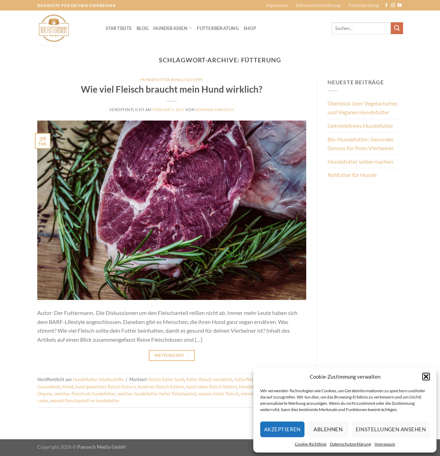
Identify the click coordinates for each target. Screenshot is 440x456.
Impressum (385, 444)
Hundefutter (251, 386)
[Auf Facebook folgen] (386, 5)
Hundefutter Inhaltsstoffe (171, 79)
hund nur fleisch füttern (161, 386)
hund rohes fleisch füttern (211, 386)
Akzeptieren (282, 429)
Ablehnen (328, 429)
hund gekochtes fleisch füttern (105, 386)
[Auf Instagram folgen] (393, 5)
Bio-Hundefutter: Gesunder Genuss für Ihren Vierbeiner (360, 144)
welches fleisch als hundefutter (84, 393)
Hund (67, 386)
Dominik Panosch (214, 109)
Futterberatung (363, 5)
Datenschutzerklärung (350, 444)
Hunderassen (172, 28)
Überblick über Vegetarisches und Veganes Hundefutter (362, 108)
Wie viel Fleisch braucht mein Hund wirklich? (171, 89)
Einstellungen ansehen (391, 429)
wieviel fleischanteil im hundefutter (84, 400)
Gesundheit (48, 386)
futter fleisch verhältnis (209, 379)
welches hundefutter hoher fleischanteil (156, 393)
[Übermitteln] (397, 28)
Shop (250, 28)
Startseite (119, 28)
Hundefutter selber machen (360, 161)
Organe (44, 393)
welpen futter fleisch (218, 393)
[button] (426, 376)
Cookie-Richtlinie (310, 444)
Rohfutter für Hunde (352, 174)
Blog (142, 28)
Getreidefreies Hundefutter (360, 125)
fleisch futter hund (166, 379)
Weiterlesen (171, 355)
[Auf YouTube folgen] (399, 5)
